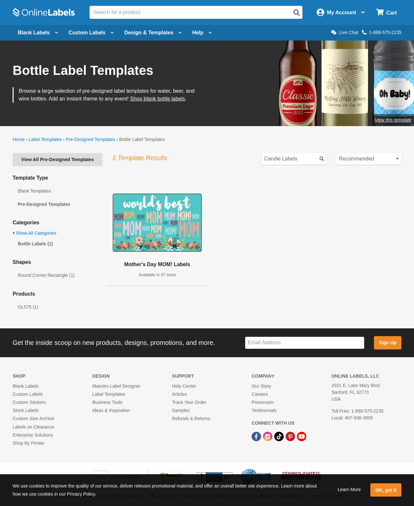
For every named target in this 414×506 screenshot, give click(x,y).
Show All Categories (34, 233)
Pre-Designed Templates (90, 139)
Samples (181, 410)
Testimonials (264, 410)
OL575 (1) (28, 307)
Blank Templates (34, 191)
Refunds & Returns (191, 418)
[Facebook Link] (257, 436)
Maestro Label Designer (116, 386)
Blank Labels (25, 386)
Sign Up (387, 342)
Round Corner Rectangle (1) (46, 275)
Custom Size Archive (33, 418)
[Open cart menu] (386, 12)
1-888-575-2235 (381, 32)
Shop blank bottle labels (157, 98)
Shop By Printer (28, 443)
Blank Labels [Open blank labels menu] (38, 32)
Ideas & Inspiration (111, 410)
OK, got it (386, 490)
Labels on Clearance (33, 427)
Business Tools (107, 402)
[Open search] (296, 12)
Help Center (184, 386)
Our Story (261, 386)
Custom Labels (28, 394)
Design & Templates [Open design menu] (153, 32)
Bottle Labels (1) (35, 243)
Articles (179, 394)
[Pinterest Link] (291, 436)
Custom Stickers (29, 402)
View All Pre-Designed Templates (57, 159)
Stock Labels (25, 410)
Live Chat (344, 32)
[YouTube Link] (301, 436)
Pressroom (263, 402)
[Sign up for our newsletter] (304, 343)
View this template (393, 120)
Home (19, 139)
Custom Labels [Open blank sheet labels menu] (91, 32)
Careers (260, 394)
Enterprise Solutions (33, 435)
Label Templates (45, 139)
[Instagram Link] (268, 436)
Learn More (349, 489)
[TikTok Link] (279, 436)
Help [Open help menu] (202, 32)
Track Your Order (189, 402)
